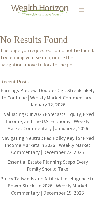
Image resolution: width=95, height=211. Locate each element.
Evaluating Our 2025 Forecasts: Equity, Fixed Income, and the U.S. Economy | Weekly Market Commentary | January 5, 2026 (47, 121)
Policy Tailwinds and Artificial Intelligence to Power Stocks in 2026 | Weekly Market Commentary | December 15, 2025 (47, 185)
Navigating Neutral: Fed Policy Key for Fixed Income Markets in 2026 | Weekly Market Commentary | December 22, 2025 (47, 145)
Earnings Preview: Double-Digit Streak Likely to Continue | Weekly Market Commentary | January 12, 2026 (48, 97)
